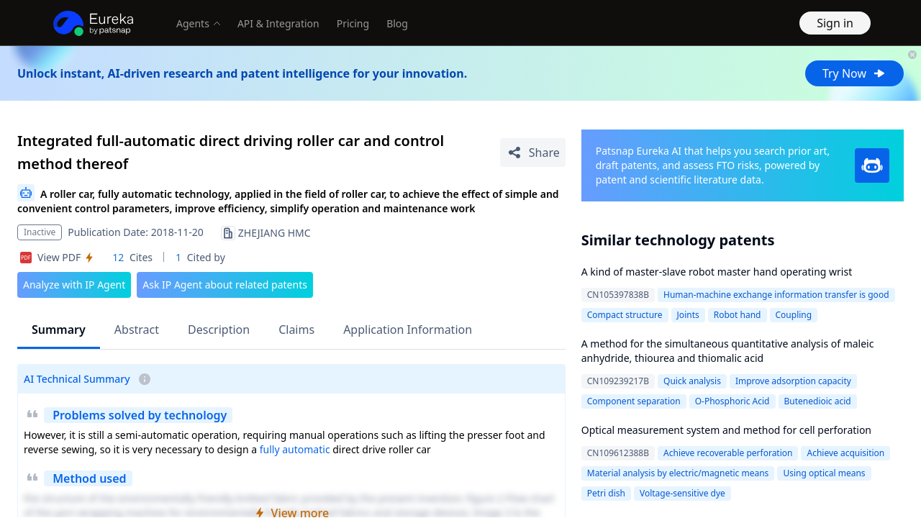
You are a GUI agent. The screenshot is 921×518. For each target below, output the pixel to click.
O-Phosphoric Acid (732, 401)
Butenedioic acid (817, 401)
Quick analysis (692, 381)
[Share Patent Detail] (533, 152)
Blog (397, 23)
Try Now (854, 73)
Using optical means (824, 473)
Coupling (794, 315)
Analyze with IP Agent (74, 284)
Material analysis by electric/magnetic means (678, 473)
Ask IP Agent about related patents (224, 284)
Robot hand (737, 315)
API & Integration (278, 23)
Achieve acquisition (845, 453)
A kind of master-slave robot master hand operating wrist (716, 271)
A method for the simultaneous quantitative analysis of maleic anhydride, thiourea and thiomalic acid (727, 351)
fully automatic (295, 449)
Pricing (353, 23)
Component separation (634, 401)
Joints (688, 315)
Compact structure (625, 315)
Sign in (835, 23)
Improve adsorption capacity (793, 381)
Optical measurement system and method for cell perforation (726, 430)
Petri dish (606, 493)
